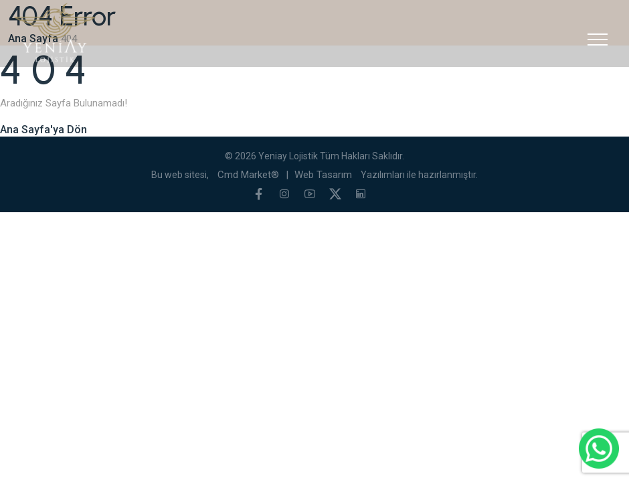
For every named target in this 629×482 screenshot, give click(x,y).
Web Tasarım (323, 175)
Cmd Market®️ (248, 175)
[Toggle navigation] (597, 39)
